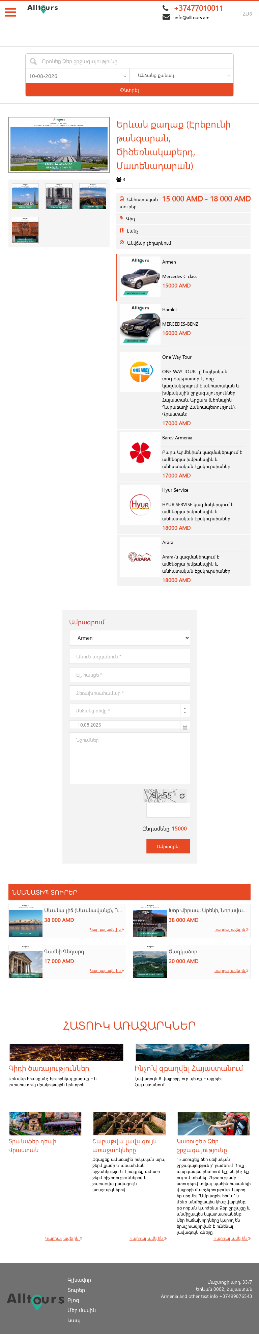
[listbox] (181, 75)
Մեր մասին (81, 1296)
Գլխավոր (79, 1266)
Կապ (74, 1306)
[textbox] (79, 61)
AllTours (104, 1330)
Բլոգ (73, 1286)
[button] (125, 75)
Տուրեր (76, 1276)
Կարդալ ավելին (107, 916)
